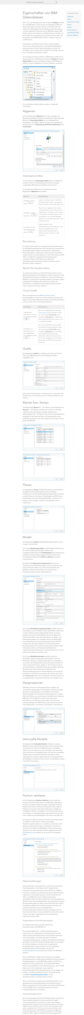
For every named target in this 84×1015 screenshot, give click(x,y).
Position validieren (72, 35)
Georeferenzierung (29, 832)
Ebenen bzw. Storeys (73, 22)
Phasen (69, 24)
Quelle (69, 19)
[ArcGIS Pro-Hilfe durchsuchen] (40, 2)
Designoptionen (72, 30)
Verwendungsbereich (29, 949)
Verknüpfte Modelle (73, 32)
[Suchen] (56, 2)
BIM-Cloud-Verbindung (47, 295)
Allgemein (70, 16)
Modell (69, 27)
